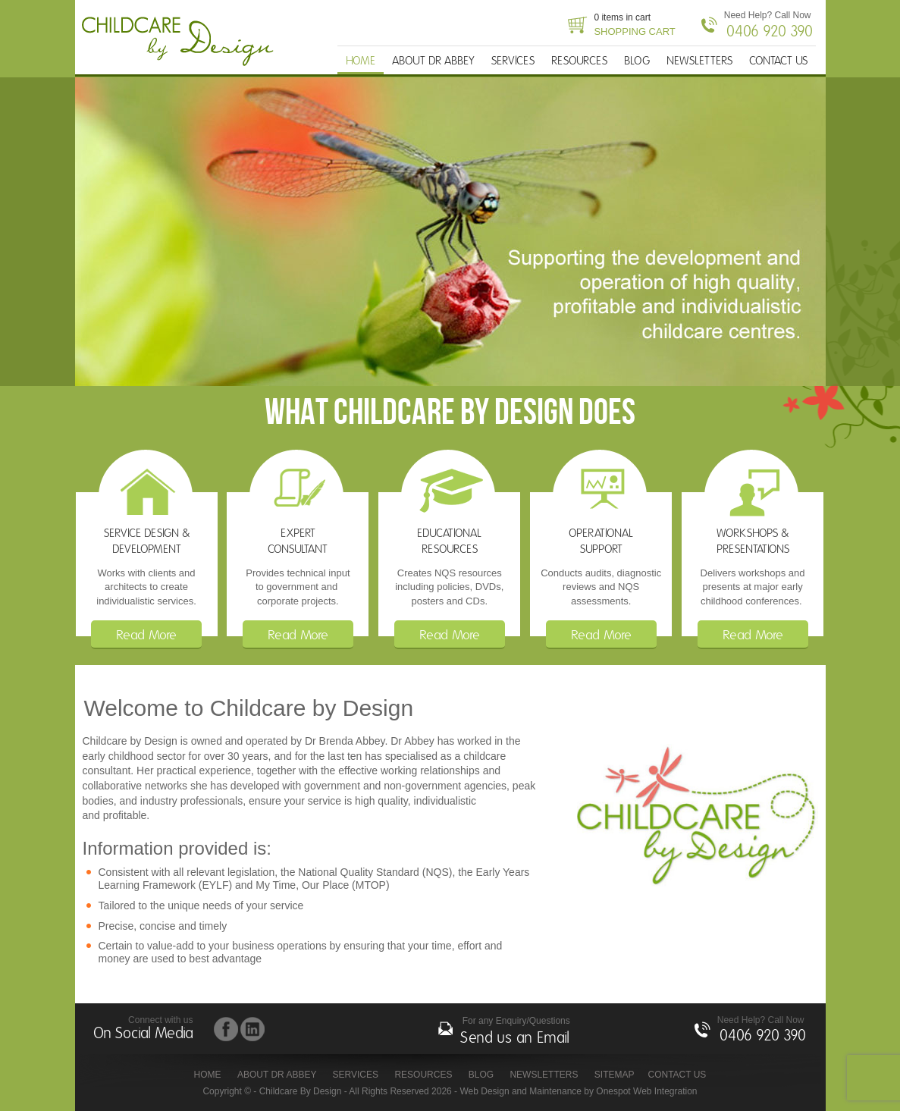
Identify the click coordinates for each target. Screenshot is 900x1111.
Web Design (484, 1091)
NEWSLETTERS (699, 61)
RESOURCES (579, 61)
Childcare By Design (182, 42)
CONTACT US (778, 61)
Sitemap (614, 1074)
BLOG (637, 61)
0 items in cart (634, 25)
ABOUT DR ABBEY (433, 61)
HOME (360, 61)
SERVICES (513, 61)
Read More (146, 635)
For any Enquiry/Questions (514, 1032)
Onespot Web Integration (646, 1091)
